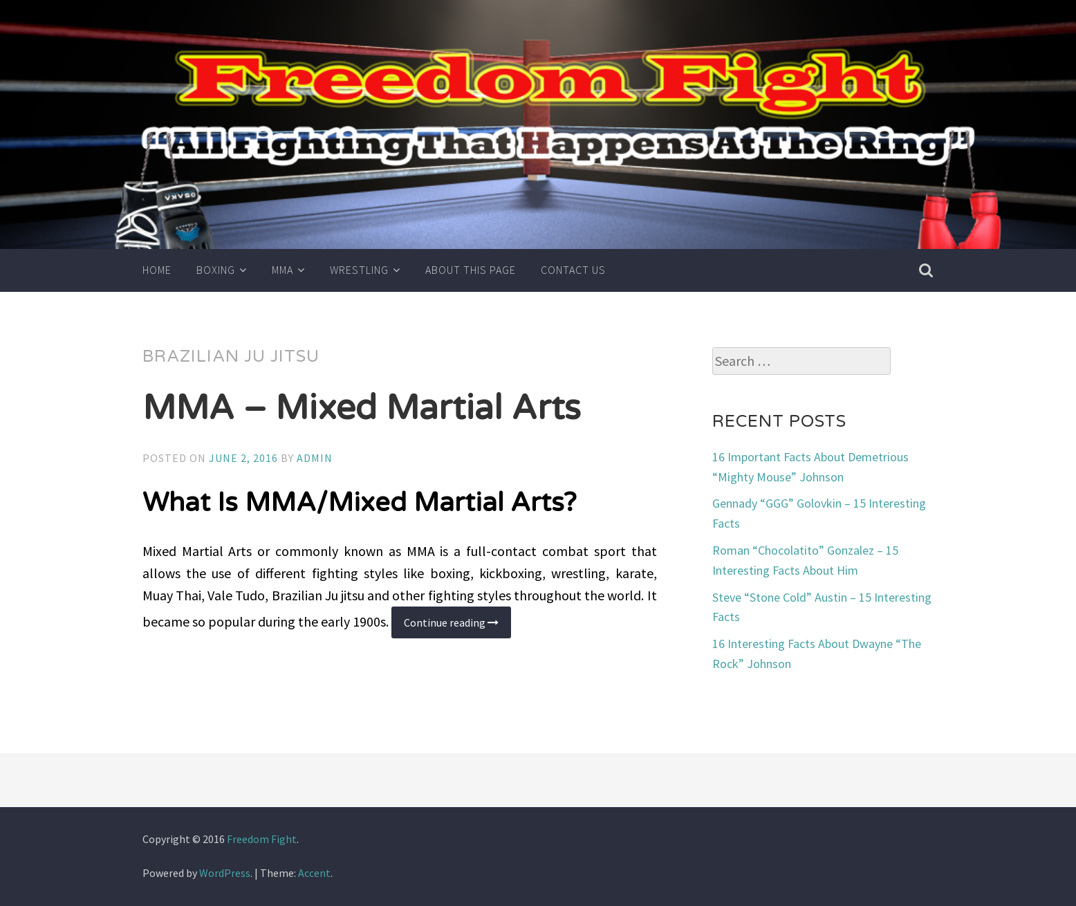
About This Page (470, 270)
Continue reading (457, 627)
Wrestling (359, 270)
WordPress (224, 873)
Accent (314, 873)
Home (156, 270)
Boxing (215, 270)
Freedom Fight (262, 839)
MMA (282, 270)
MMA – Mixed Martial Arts (361, 408)
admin (315, 458)
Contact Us (573, 270)
